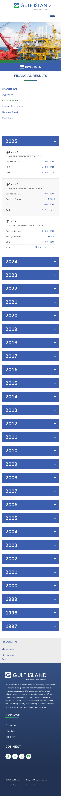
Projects (10, 736)
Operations (12, 725)
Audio (51, 199)
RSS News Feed (9, 657)
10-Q (8, 167)
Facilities (10, 731)
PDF (52, 162)
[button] (52, 15)
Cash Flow (8, 118)
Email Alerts (11, 641)
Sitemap (29, 785)
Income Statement (12, 106)
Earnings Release (13, 161)
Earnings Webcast (13, 199)
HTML (45, 162)
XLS (46, 247)
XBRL (8, 172)
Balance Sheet (10, 112)
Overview (7, 94)
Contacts (10, 649)
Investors (30, 67)
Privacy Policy (10, 785)
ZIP (53, 172)
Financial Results (11, 100)
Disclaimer (21, 785)
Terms (36, 785)
